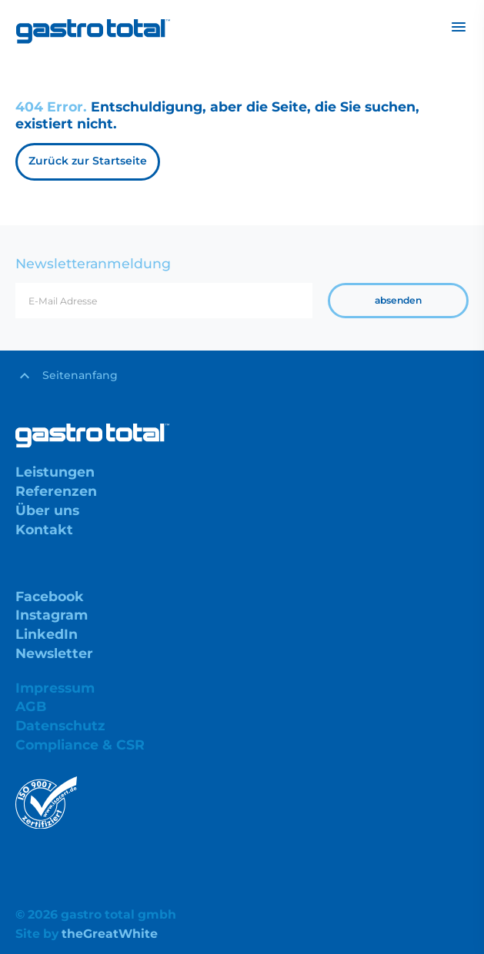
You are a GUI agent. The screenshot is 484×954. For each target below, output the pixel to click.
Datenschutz (60, 725)
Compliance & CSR (80, 744)
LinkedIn (46, 634)
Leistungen (55, 472)
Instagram (51, 615)
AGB (30, 706)
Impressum (55, 688)
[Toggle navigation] (458, 27)
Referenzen (56, 491)
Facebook (49, 596)
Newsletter (54, 653)
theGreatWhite (110, 933)
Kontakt (44, 529)
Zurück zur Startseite (87, 161)
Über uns (47, 510)
